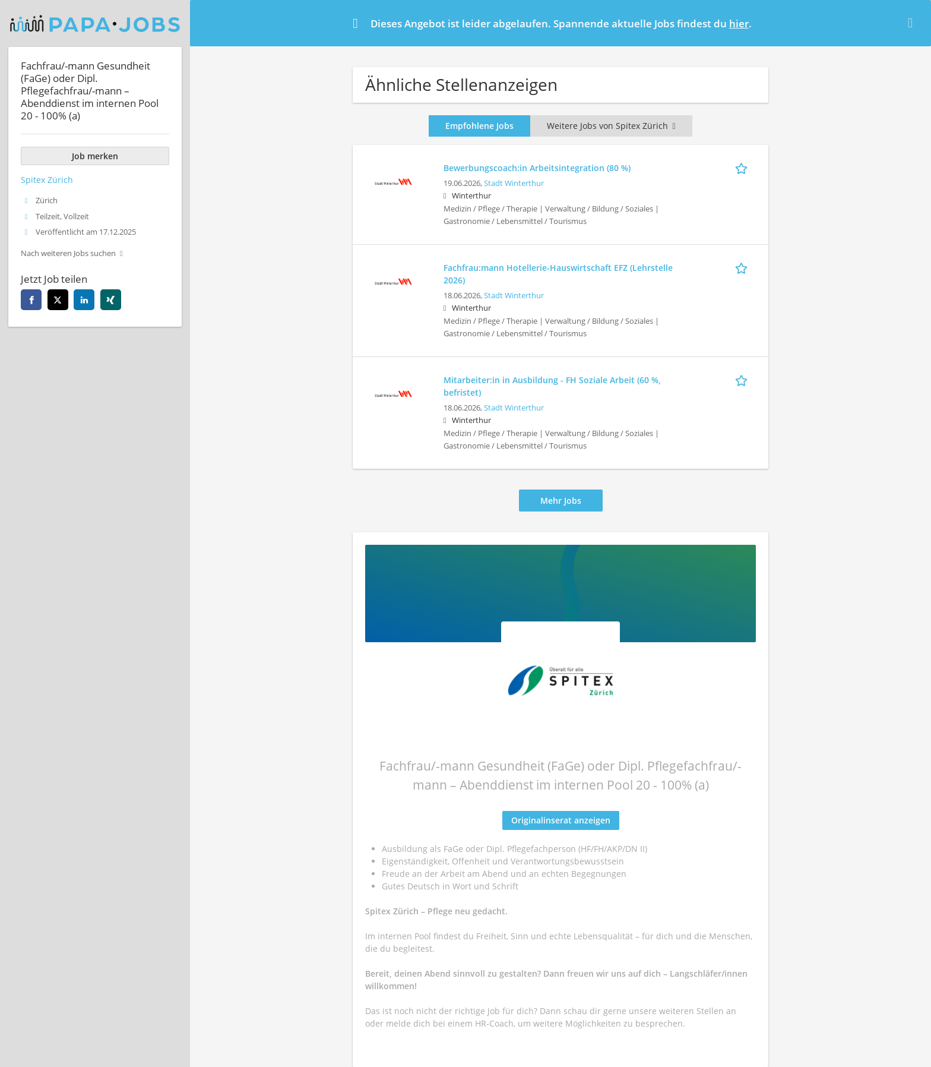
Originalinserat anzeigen (560, 820)
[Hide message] (912, 22)
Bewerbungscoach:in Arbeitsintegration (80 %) (537, 167)
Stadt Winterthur (514, 183)
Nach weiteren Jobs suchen (68, 253)
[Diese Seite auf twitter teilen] (58, 299)
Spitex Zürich (47, 179)
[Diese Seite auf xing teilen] (110, 299)
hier (739, 23)
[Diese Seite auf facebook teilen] (31, 299)
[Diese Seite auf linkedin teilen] (84, 299)
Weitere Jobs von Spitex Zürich (611, 125)
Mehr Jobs (560, 500)
